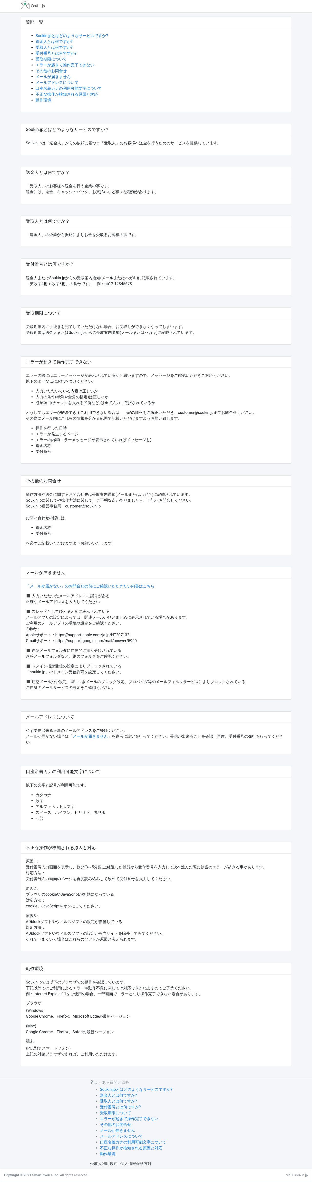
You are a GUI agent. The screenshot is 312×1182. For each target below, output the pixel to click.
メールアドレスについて (57, 82)
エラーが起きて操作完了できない (65, 65)
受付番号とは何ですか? (56, 53)
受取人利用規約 (103, 1163)
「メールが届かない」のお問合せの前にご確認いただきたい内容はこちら (90, 586)
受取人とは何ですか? (54, 47)
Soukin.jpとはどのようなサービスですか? (72, 35)
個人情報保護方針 (136, 1163)
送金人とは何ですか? (54, 41)
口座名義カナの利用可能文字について (69, 88)
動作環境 (43, 100)
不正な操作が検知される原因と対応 (67, 94)
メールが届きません (53, 76)
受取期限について (51, 59)
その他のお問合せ (51, 71)
